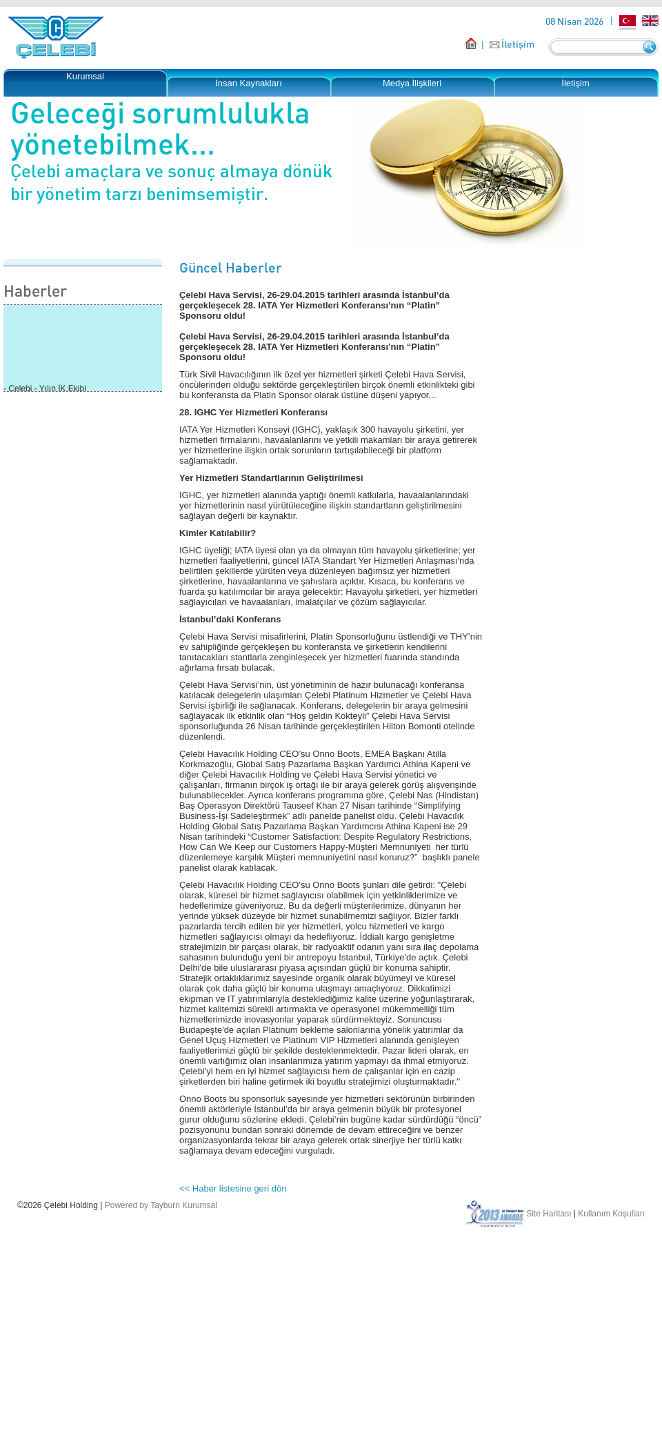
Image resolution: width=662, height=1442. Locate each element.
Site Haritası (548, 1213)
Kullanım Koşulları (611, 1213)
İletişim (517, 44)
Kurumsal (85, 76)
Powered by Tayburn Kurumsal (161, 1205)
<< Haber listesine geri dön (232, 1188)
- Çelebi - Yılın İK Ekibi (44, 390)
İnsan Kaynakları (248, 83)
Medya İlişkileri (412, 83)
